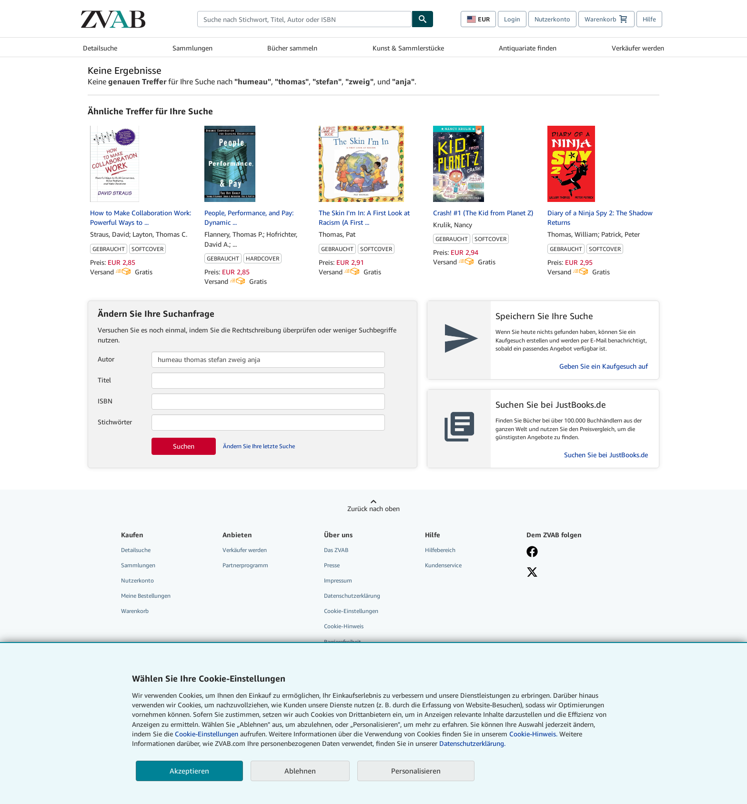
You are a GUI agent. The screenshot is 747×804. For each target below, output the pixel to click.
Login (512, 19)
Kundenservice (443, 565)
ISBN (105, 401)
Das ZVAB (336, 549)
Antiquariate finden (527, 48)
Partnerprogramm (245, 565)
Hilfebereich (440, 549)
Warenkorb (135, 610)
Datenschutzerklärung (352, 595)
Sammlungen (192, 48)
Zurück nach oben (373, 508)
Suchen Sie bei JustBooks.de (606, 455)
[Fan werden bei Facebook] (570, 552)
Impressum (338, 580)
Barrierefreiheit (342, 641)
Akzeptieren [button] (189, 770)
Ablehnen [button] (300, 770)
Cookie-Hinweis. (533, 734)
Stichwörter (115, 422)
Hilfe (649, 19)
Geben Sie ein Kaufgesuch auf (603, 366)
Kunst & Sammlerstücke (408, 48)
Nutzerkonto (552, 19)
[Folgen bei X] (570, 573)
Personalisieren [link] (416, 770)
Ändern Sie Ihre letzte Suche (259, 446)
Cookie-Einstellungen (206, 734)
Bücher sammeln (292, 48)
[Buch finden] (422, 19)
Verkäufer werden (638, 48)
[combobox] (304, 19)
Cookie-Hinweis (343, 626)
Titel (104, 380)
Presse (332, 565)
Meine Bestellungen (146, 595)
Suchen (183, 446)
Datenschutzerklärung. (472, 743)
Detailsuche (100, 48)
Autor (106, 359)
